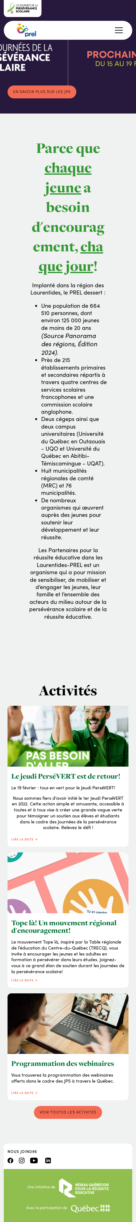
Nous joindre (22, 1151)
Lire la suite (24, 839)
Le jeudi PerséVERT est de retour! (65, 776)
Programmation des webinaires (62, 1063)
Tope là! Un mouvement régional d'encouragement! (64, 927)
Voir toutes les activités (68, 1112)
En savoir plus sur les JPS (42, 91)
